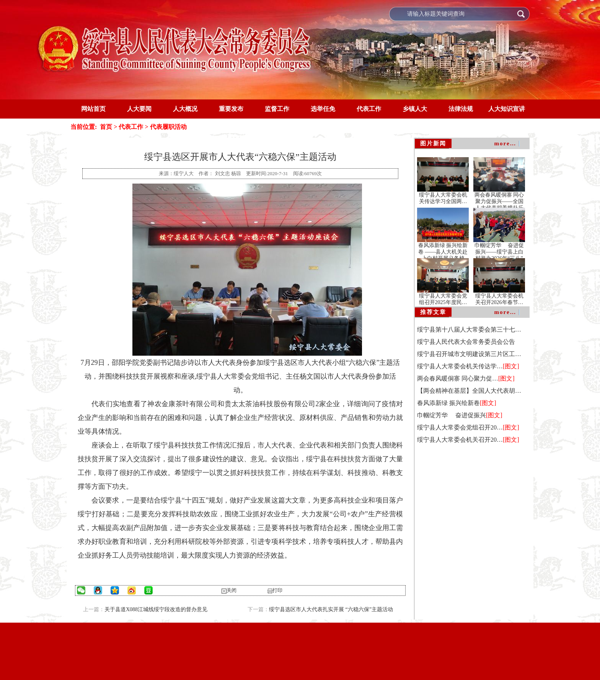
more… (505, 143)
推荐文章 (433, 312)
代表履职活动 (168, 127)
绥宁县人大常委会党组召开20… (460, 427)
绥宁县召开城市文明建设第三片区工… (469, 354)
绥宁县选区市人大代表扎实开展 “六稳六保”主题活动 (331, 609)
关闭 (231, 590)
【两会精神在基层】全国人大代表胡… (469, 390)
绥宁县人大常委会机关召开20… (460, 439)
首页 (106, 127)
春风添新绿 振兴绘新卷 (448, 403)
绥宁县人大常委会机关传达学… (460, 366)
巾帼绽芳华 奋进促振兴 (451, 415)
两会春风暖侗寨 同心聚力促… (457, 378)
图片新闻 (433, 143)
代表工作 (130, 127)
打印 (277, 590)
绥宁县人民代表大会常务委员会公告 (466, 341)
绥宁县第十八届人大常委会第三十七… (469, 329)
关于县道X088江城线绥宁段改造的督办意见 (155, 609)
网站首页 (93, 109)
